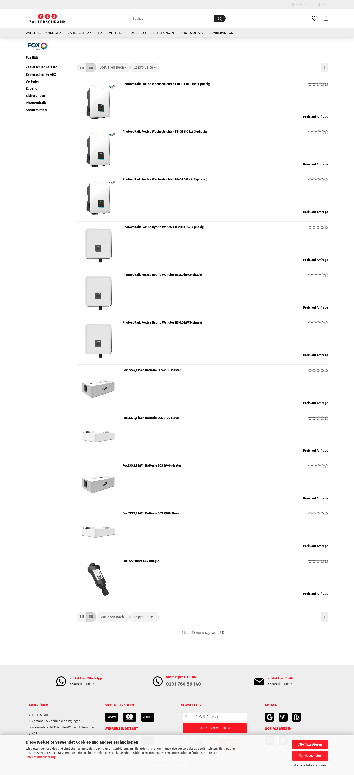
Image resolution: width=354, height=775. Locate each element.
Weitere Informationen (310, 765)
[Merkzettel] (314, 18)
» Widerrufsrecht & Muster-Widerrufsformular (61, 727)
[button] (326, 18)
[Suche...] (220, 18)
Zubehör (138, 33)
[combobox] (113, 67)
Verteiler (117, 33)
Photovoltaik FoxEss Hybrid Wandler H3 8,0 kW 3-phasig (162, 275)
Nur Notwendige (310, 756)
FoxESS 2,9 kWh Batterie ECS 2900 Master (152, 466)
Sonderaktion (221, 33)
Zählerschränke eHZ (85, 33)
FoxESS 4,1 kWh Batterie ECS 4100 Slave (151, 418)
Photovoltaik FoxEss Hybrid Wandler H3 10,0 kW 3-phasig (163, 227)
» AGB (33, 734)
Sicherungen (163, 33)
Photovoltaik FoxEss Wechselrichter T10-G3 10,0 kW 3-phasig (166, 84)
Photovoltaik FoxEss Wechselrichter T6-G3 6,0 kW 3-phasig (165, 179)
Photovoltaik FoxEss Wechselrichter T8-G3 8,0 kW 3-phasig (165, 132)
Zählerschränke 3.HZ (43, 33)
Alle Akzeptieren (310, 745)
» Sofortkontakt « (82, 684)
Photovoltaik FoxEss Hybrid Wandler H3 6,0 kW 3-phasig (162, 322)
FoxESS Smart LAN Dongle (141, 561)
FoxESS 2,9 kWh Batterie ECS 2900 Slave (151, 513)
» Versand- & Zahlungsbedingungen (54, 721)
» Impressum (38, 715)
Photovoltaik (192, 33)
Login (323, 4)
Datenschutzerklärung (41, 757)
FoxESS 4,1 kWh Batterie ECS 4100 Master (152, 370)
